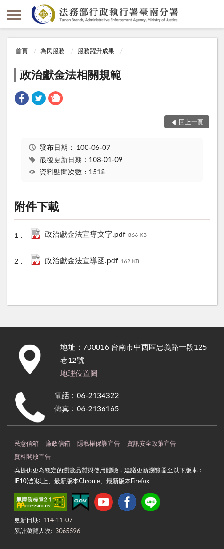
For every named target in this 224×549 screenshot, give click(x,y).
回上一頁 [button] (191, 121)
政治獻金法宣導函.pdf (92, 261)
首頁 (22, 51)
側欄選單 (14, 15)
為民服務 (52, 51)
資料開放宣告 (32, 456)
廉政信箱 (58, 443)
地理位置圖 (79, 373)
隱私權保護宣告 (98, 443)
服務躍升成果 (96, 51)
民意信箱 (26, 443)
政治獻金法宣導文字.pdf (96, 234)
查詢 (210, 14)
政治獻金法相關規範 (70, 74)
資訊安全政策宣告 (151, 443)
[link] (22, 99)
